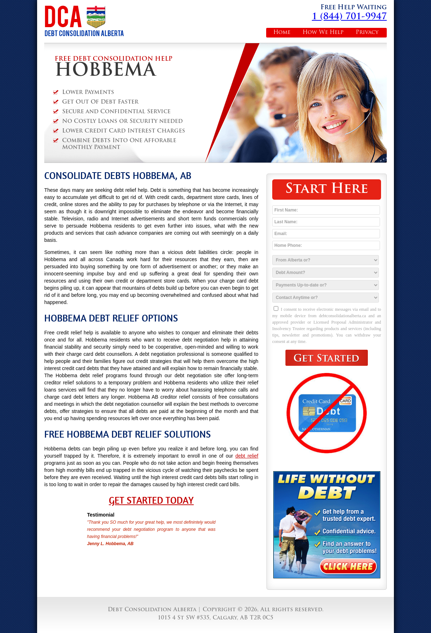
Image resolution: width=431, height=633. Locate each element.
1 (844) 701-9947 (349, 17)
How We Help (323, 32)
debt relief (246, 456)
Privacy (367, 32)
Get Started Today (151, 500)
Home (281, 32)
